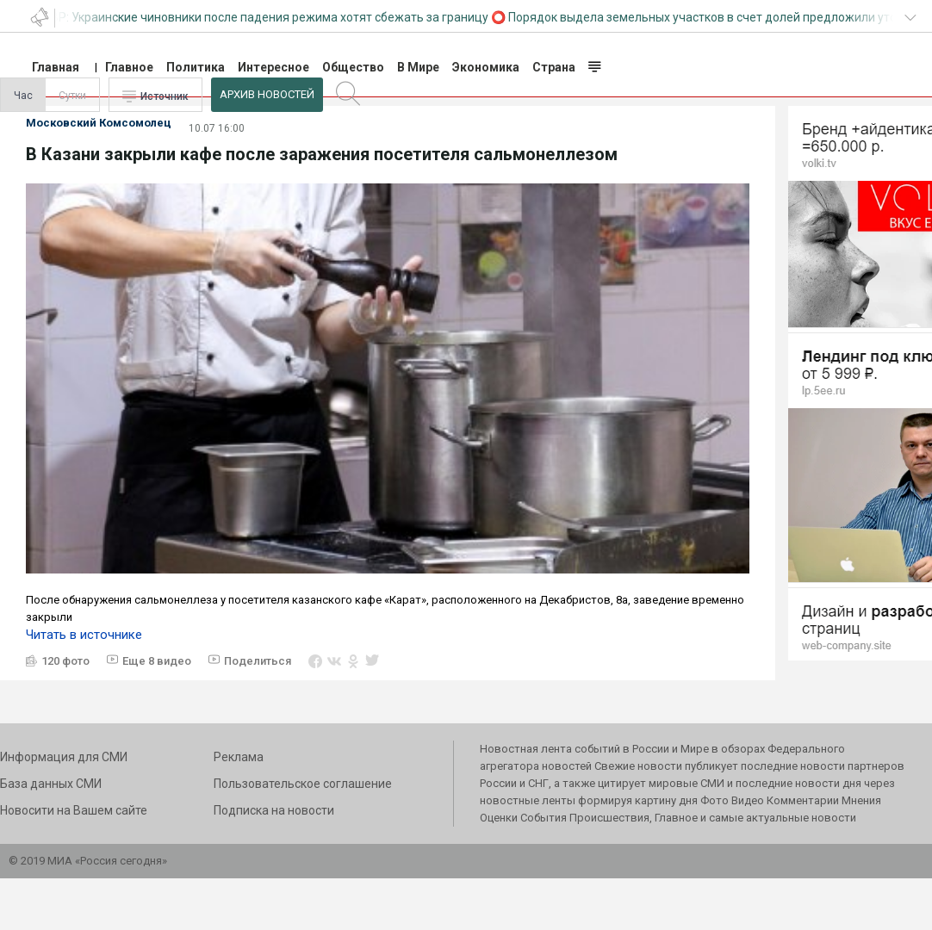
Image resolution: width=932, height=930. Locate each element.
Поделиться (257, 660)
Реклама (239, 757)
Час (23, 96)
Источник (164, 96)
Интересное (273, 67)
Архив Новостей (267, 94)
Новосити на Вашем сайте (73, 810)
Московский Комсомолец (98, 122)
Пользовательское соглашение (303, 783)
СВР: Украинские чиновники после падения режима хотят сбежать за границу (267, 17)
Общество (353, 67)
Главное (129, 67)
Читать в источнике (84, 634)
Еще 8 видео (156, 660)
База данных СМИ (51, 783)
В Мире (418, 67)
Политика (195, 67)
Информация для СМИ (63, 757)
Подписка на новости (274, 810)
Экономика (485, 67)
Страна (553, 67)
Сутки (72, 96)
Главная (55, 67)
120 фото (65, 660)
